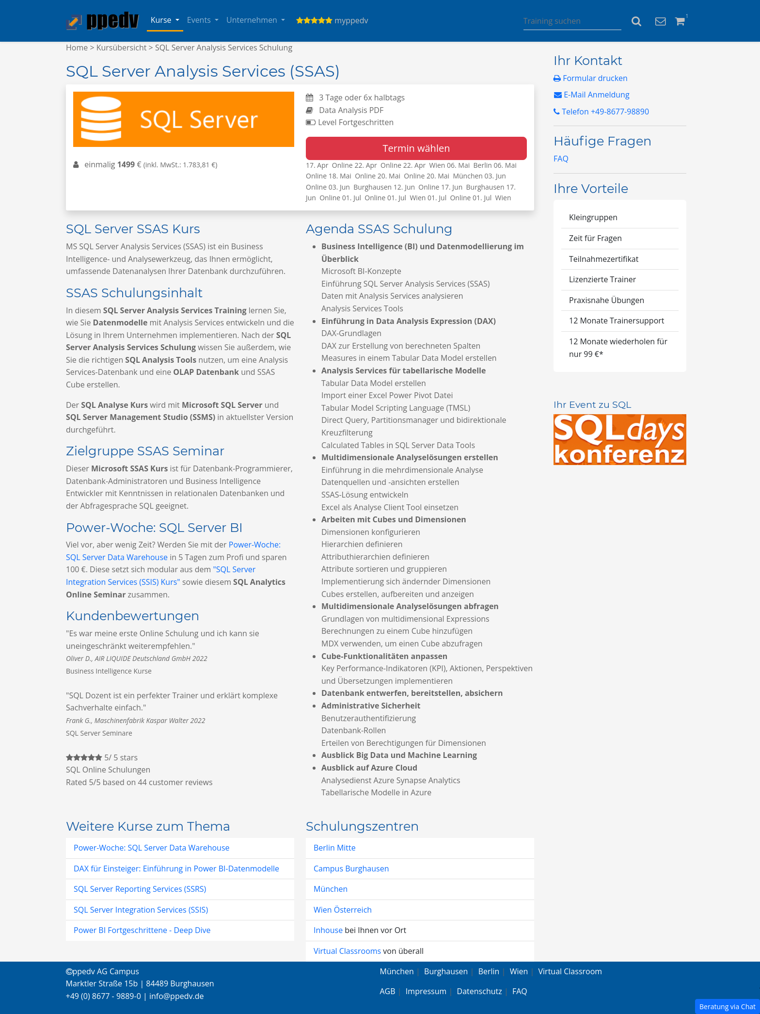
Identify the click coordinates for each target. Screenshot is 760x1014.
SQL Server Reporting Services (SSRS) (140, 889)
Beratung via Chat (727, 1006)
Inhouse (329, 930)
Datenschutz (479, 991)
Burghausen (446, 971)
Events (200, 20)
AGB (388, 991)
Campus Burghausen (351, 868)
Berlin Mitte (335, 847)
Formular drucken (591, 78)
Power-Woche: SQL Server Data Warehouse (152, 847)
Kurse (162, 20)
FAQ (561, 158)
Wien (519, 971)
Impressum (426, 991)
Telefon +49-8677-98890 (601, 111)
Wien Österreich (343, 909)
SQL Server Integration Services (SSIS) (141, 909)
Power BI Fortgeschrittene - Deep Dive (142, 930)
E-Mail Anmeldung (592, 94)
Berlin (489, 971)
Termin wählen (416, 148)
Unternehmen (252, 20)
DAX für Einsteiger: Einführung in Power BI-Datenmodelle (176, 868)
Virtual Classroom (570, 971)
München (331, 889)
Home (77, 47)
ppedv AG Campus (102, 971)
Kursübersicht (121, 47)
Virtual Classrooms (347, 951)
